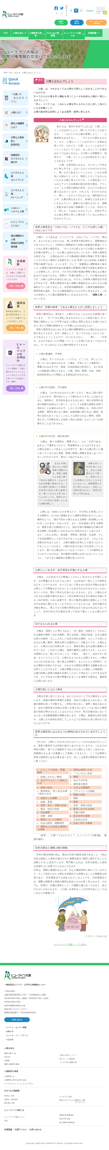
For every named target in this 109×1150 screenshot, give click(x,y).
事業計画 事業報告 (66, 1115)
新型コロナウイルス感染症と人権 (82, 1101)
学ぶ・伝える (14, 73)
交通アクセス (61, 22)
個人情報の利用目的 (67, 1122)
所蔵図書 (8, 1129)
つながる (9, 1039)
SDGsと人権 (9, 1096)
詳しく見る (15, 286)
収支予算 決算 (64, 1119)
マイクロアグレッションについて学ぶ (18, 1084)
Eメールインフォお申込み (96, 22)
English (89, 10)
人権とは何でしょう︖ (67, 1055)
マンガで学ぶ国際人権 (67, 1062)
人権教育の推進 (11, 1071)
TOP (5, 33)
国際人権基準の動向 (12, 1064)
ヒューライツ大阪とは (14, 1110)
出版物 (6, 1060)
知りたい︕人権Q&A (67, 1059)
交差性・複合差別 (11, 1099)
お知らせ (9, 1031)
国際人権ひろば (10, 1053)
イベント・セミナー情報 (16, 1027)
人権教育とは (9, 1076)
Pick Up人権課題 (11, 1091)
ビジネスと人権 (65, 1097)
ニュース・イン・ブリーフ (17, 1035)
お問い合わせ (76, 22)
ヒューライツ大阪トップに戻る (70, 944)
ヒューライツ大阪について (14, 1117)
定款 (6, 1121)
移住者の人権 (9, 1103)
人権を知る (9, 1048)
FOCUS (7, 1057)
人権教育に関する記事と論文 (15, 1080)
